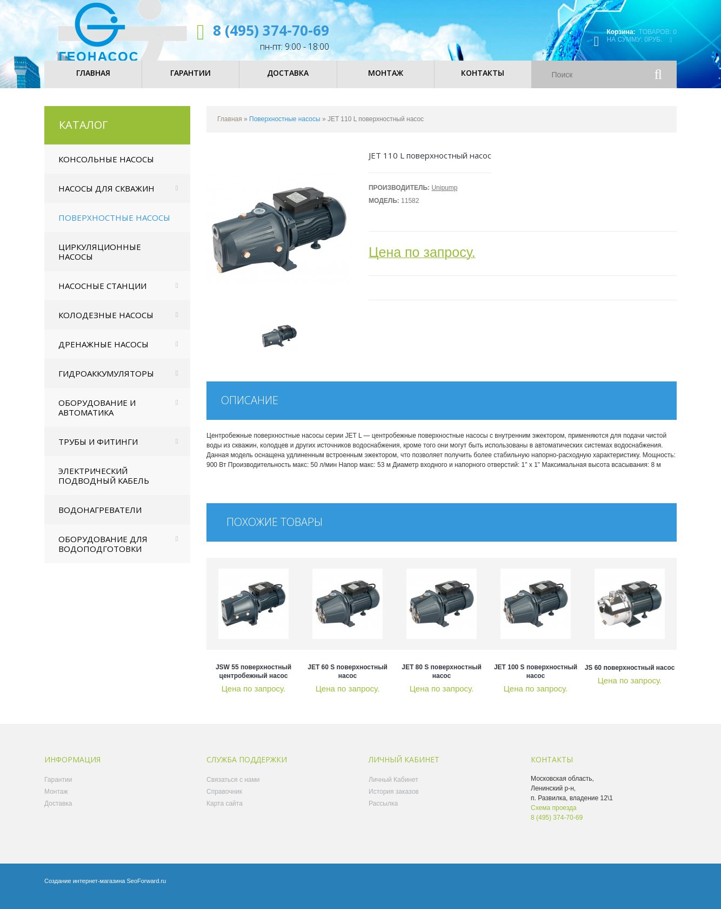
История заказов (394, 801)
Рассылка (383, 812)
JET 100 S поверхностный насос (535, 681)
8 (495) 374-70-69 (271, 30)
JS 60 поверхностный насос (630, 677)
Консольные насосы (106, 168)
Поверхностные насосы (114, 226)
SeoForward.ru (146, 890)
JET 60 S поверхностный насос (348, 681)
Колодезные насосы (105, 324)
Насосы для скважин (106, 197)
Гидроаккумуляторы (106, 382)
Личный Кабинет (393, 789)
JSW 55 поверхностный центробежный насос (253, 681)
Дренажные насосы (103, 353)
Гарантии (58, 789)
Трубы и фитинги (98, 450)
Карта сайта (224, 812)
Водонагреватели (100, 518)
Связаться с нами (232, 789)
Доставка (58, 812)
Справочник (224, 801)
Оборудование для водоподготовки (103, 553)
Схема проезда (554, 817)
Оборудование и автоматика (97, 416)
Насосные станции (102, 294)
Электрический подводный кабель (103, 485)
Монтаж (56, 801)
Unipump (444, 197)
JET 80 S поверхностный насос (442, 681)
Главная (229, 128)
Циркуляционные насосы (99, 261)
